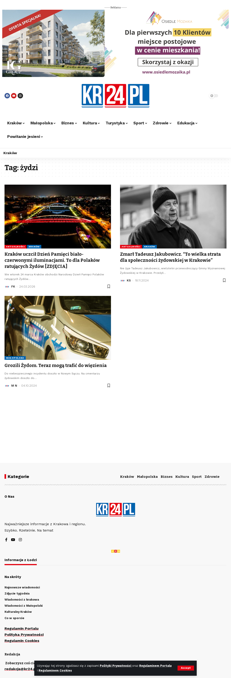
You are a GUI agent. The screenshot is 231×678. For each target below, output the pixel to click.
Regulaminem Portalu (155, 665)
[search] (194, 95)
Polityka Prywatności (24, 634)
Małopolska (15, 357)
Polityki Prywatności (116, 665)
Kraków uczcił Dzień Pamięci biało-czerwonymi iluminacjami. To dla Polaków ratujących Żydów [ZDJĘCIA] (52, 260)
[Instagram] (20, 540)
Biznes (167, 477)
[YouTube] (13, 540)
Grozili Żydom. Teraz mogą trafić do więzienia (56, 364)
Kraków (34, 246)
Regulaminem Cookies (55, 670)
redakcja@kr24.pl (21, 669)
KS (129, 280)
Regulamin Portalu (22, 628)
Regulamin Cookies (22, 641)
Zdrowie (212, 477)
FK (13, 286)
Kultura (182, 477)
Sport (197, 477)
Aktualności (15, 246)
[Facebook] (6, 540)
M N (14, 384)
